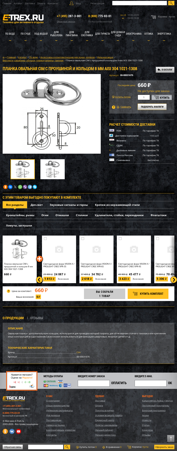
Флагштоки (159, 215)
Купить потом (121, 97)
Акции (145, 415)
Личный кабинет (104, 430)
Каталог (18, 3)
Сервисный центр (104, 420)
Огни (44, 215)
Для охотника (87, 33)
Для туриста (102, 33)
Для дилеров (53, 415)
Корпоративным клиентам (60, 430)
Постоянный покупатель (155, 405)
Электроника (133, 33)
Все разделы (15, 205)
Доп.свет (37, 205)
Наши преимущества (57, 405)
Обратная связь (12, 447)
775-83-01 (100, 16)
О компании (53, 400)
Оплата (41, 3)
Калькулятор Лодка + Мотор (157, 400)
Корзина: (137, 447)
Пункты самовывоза (106, 425)
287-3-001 (69, 16)
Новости (146, 420)
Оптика (148, 33)
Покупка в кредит (104, 410)
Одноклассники (5, 431)
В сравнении (111, 447)
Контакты (53, 3)
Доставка (30, 3)
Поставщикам (53, 420)
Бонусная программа (153, 410)
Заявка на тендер (55, 425)
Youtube (18, 431)
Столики (82, 215)
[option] (52, 114)
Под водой (41, 33)
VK (12, 431)
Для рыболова (56, 33)
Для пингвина (72, 33)
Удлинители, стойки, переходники (119, 215)
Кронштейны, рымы (20, 215)
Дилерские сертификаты (59, 410)
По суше (25, 33)
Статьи (146, 425)
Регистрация (97, 3)
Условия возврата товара (108, 415)
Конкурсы (147, 430)
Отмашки (62, 215)
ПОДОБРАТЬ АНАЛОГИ (152, 106)
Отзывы (146, 434)
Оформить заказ (164, 447)
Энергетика (164, 33)
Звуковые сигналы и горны (69, 205)
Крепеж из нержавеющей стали (117, 205)
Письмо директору (105, 434)
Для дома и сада (118, 33)
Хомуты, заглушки (19, 225)
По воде (10, 33)
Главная (7, 3)
